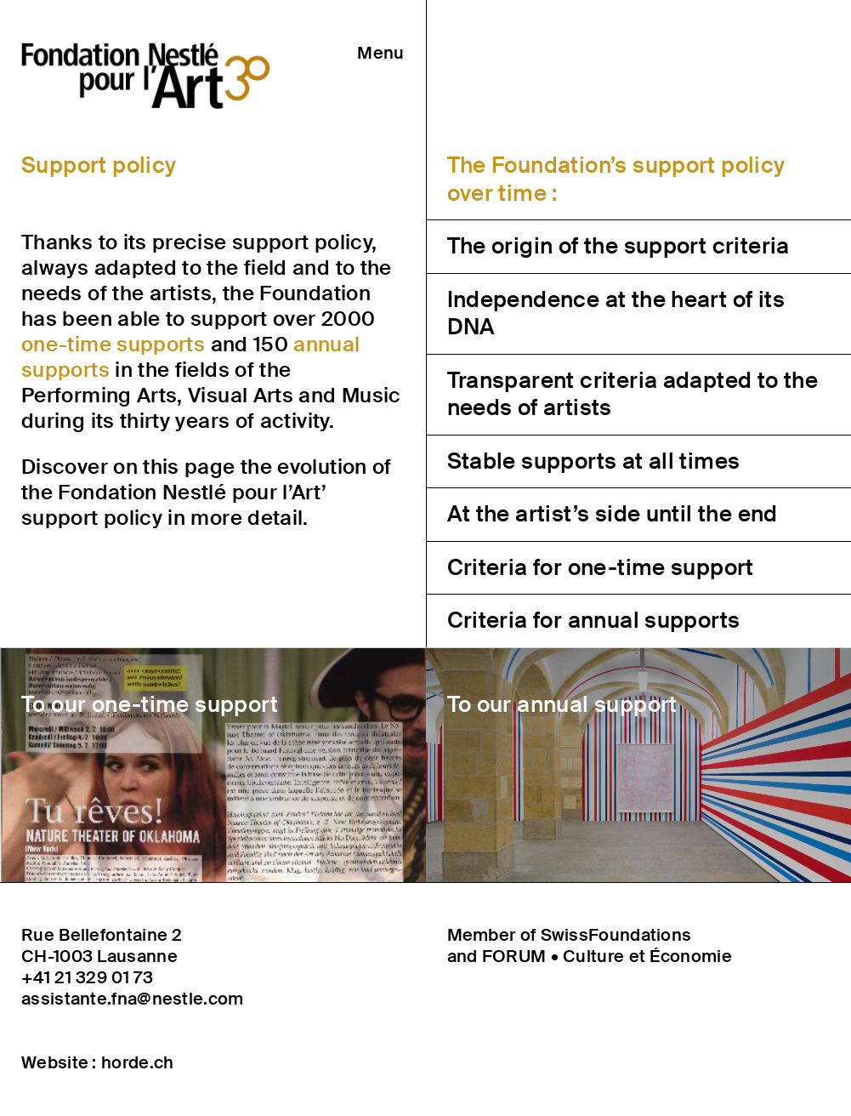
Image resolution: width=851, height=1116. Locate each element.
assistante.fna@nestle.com (132, 999)
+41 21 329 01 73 (87, 977)
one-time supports (113, 344)
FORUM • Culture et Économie (607, 956)
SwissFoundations (616, 935)
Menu (380, 53)
